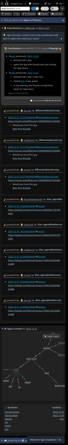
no (6, 422)
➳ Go (16, 14)
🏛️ (23, 440)
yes (6, 429)
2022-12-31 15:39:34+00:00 (21, 256)
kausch (40, 206)
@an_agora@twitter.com (51, 224)
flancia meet (11, 415)
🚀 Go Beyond (28, 14)
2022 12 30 (58, 415)
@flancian (30, 28)
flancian (41, 256)
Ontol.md (28, 224)
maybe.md (29, 140)
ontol (8, 425)
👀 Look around (58, 14)
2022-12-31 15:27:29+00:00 (21, 117)
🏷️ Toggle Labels (51, 336)
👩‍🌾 (5, 48)
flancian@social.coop (47, 117)
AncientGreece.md (33, 199)
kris (22, 81)
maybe (8, 418)
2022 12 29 (58, 411)
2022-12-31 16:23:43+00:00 (21, 231)
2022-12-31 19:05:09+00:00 (21, 206)
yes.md (27, 110)
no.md (27, 169)
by (32, 111)
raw (53, 48)
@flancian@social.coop (47, 110)
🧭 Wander (43, 14)
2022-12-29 (32, 72)
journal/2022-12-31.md (33, 48)
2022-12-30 (32, 56)
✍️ (60, 48)
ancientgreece (12, 411)
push (12, 56)
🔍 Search (6, 14)
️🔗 (57, 48)
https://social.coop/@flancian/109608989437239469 (34, 121)
